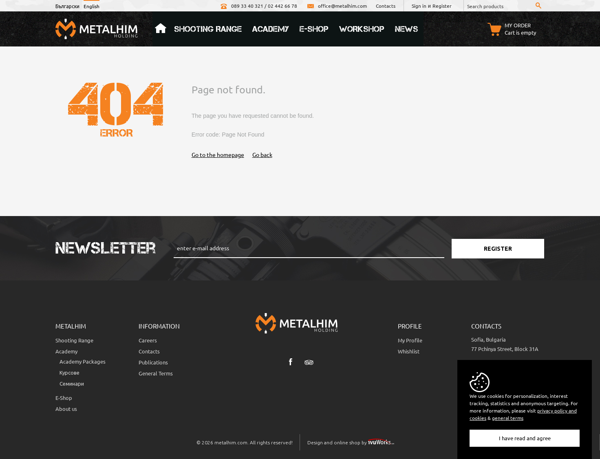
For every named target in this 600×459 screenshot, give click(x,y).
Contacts (385, 5)
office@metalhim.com (336, 5)
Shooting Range (208, 28)
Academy (270, 28)
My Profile (410, 340)
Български (67, 6)
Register (442, 5)
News (406, 28)
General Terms (156, 373)
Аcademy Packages (83, 361)
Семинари (72, 383)
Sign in (419, 5)
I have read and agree (525, 438)
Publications (153, 362)
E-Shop (63, 397)
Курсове (69, 372)
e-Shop (314, 28)
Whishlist (408, 351)
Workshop (361, 28)
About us (66, 408)
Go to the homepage (218, 154)
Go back (262, 154)
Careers (148, 340)
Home (160, 29)
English (91, 6)
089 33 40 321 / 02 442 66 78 (258, 5)
